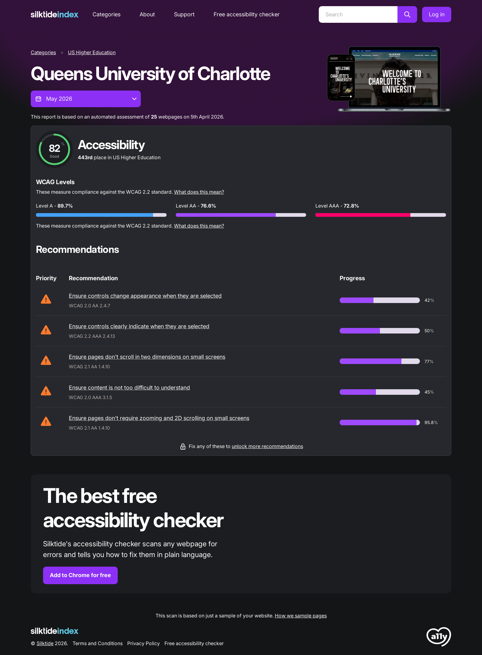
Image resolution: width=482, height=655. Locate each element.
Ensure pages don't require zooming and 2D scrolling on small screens (159, 418)
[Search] (358, 14)
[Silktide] (54, 14)
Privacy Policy (143, 643)
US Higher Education (92, 52)
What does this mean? (199, 192)
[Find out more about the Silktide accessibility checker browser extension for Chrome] (241, 533)
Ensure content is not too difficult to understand (129, 387)
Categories (106, 14)
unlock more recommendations (267, 446)
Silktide (45, 643)
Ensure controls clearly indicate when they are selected (139, 326)
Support (184, 14)
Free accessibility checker (247, 14)
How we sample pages (301, 616)
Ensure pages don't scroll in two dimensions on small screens (147, 357)
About (147, 14)
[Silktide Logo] (54, 631)
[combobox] (86, 99)
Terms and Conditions (98, 643)
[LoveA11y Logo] (438, 638)
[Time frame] (86, 99)
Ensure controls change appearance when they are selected (145, 296)
